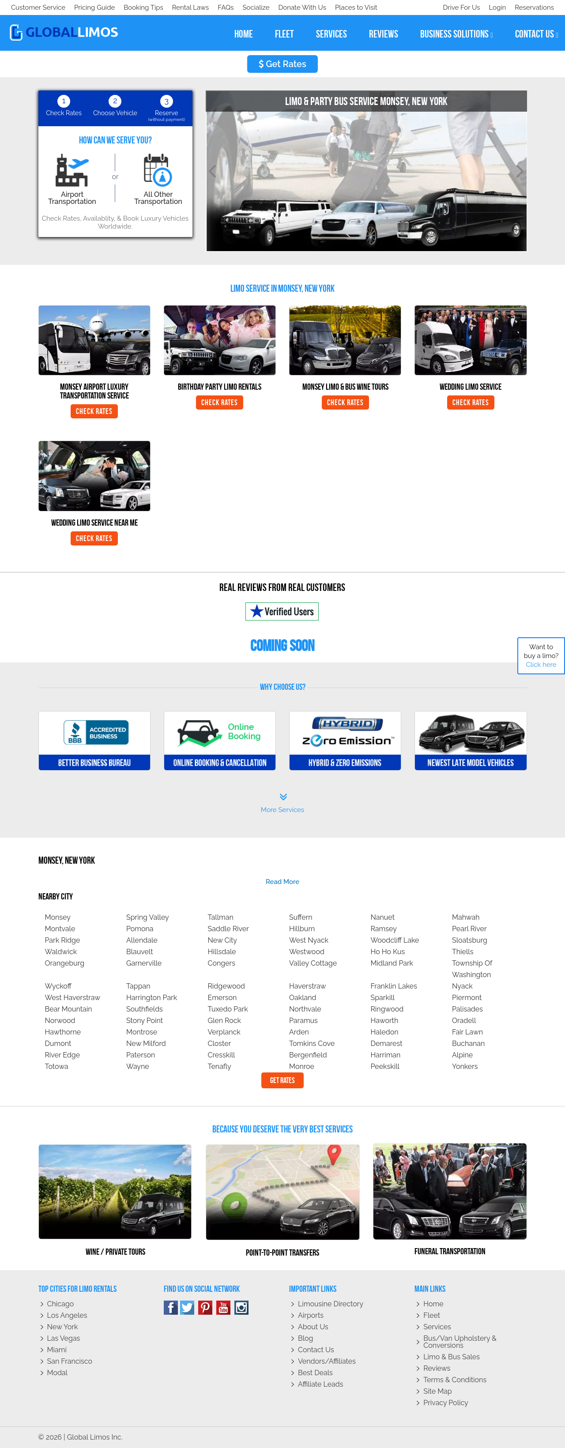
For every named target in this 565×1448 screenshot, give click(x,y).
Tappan (138, 986)
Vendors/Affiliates (327, 1361)
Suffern (301, 917)
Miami (57, 1350)
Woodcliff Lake (395, 940)
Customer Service (38, 7)
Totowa (56, 1066)
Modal (57, 1373)
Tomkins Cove (312, 1043)
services (331, 34)
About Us (313, 1327)
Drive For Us (457, 7)
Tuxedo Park (228, 1009)
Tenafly (219, 1066)
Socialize (89, 7)
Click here (541, 665)
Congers (221, 963)
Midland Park (392, 963)
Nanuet (383, 917)
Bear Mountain (68, 1009)
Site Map (437, 1391)
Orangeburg (65, 963)
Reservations (534, 7)
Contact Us (316, 1350)
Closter (219, 1043)
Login (495, 7)
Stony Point (144, 1020)
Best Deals (315, 1373)
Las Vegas (63, 1338)
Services (437, 1327)
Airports (311, 1315)
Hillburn (302, 929)
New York (62, 1327)
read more (282, 882)
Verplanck (224, 1032)
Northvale (305, 1009)
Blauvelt (139, 952)
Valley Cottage (313, 963)
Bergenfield (308, 1055)
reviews (383, 34)
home (243, 34)
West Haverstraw (73, 997)
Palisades (467, 1009)
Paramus (303, 1020)
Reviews (436, 1368)
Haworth (385, 1020)
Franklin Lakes (394, 986)
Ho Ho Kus (388, 952)
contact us (536, 34)
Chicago (60, 1304)
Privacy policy (445, 1403)
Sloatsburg (469, 940)
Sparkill (383, 997)
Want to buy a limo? (541, 656)
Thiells (462, 952)
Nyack (462, 986)
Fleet (431, 1315)
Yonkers (465, 1066)
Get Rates (282, 64)
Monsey (58, 917)
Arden (299, 1032)
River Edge (62, 1055)
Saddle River (228, 929)
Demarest (387, 1043)
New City (222, 940)
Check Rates (94, 411)
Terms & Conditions (454, 1380)
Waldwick (61, 952)
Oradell (464, 1020)
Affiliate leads (320, 1384)
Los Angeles (67, 1315)
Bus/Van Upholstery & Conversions (460, 1342)
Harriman (386, 1055)
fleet (284, 34)
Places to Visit (193, 7)
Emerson (222, 997)
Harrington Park (151, 997)
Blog (305, 1338)
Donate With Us (137, 7)
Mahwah (466, 917)
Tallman (221, 917)
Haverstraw (307, 986)
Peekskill (385, 1066)
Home (433, 1304)
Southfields (144, 1009)
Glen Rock (224, 1020)
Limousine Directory (330, 1304)
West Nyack (308, 940)
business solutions (456, 34)
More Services (282, 803)
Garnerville (144, 963)
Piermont (467, 997)
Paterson (140, 1055)
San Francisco (70, 1361)
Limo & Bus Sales (451, 1357)
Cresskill (221, 1055)
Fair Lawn (467, 1032)
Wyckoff (58, 986)
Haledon (385, 1032)
